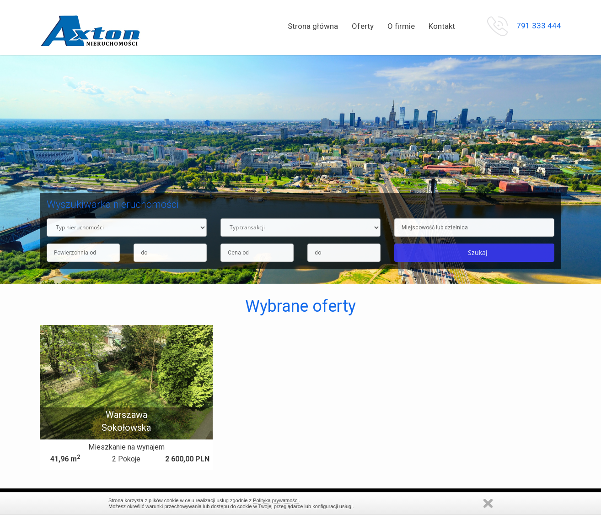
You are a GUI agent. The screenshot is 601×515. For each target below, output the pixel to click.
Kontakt (442, 26)
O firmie (401, 26)
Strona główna (313, 26)
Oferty (363, 26)
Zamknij (488, 503)
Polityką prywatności (276, 500)
